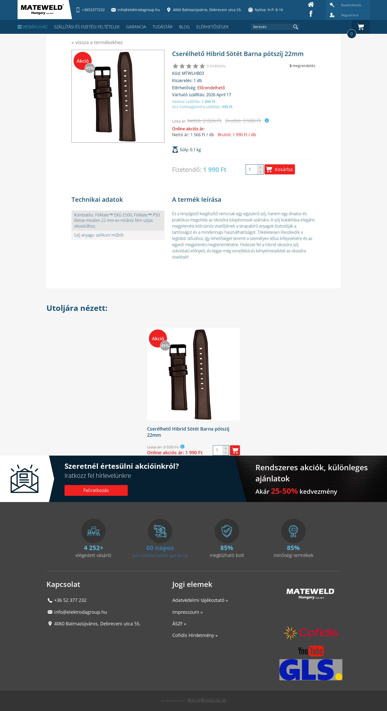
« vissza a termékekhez (97, 42)
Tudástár (162, 27)
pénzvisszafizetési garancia (160, 555)
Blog (184, 27)
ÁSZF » (179, 623)
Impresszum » (187, 612)
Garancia (136, 27)
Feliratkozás (96, 490)
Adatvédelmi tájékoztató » (200, 600)
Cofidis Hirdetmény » (195, 635)
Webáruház (32, 27)
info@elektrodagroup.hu (80, 612)
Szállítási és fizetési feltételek (86, 27)
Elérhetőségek (212, 27)
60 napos (160, 547)
